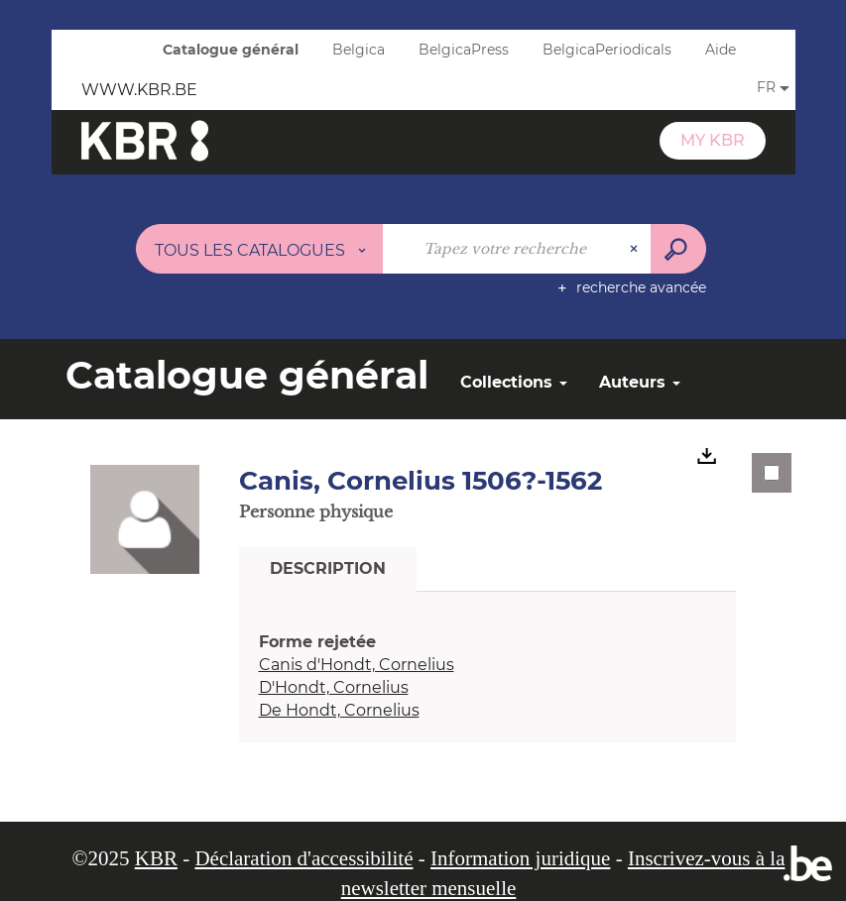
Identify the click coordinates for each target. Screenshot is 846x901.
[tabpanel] (488, 676)
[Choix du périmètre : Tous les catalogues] (260, 249)
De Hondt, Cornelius (339, 710)
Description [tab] (328, 568)
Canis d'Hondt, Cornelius (356, 664)
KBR (156, 858)
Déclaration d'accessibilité (303, 858)
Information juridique (520, 858)
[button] (144, 518)
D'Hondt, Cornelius (334, 687)
